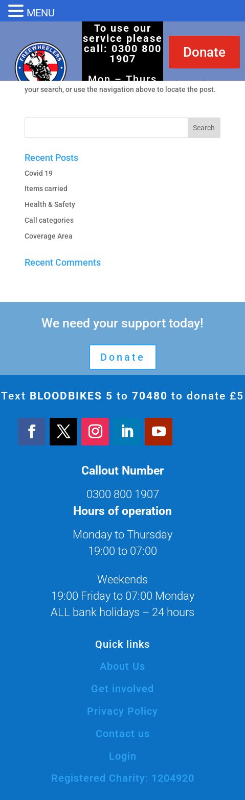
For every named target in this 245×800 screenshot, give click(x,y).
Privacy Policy (122, 711)
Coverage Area (49, 236)
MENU (41, 13)
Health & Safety (50, 204)
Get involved (122, 689)
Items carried (46, 188)
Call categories (49, 220)
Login (123, 756)
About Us (122, 666)
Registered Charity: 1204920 (122, 778)
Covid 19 (39, 173)
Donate (204, 52)
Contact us (123, 733)
